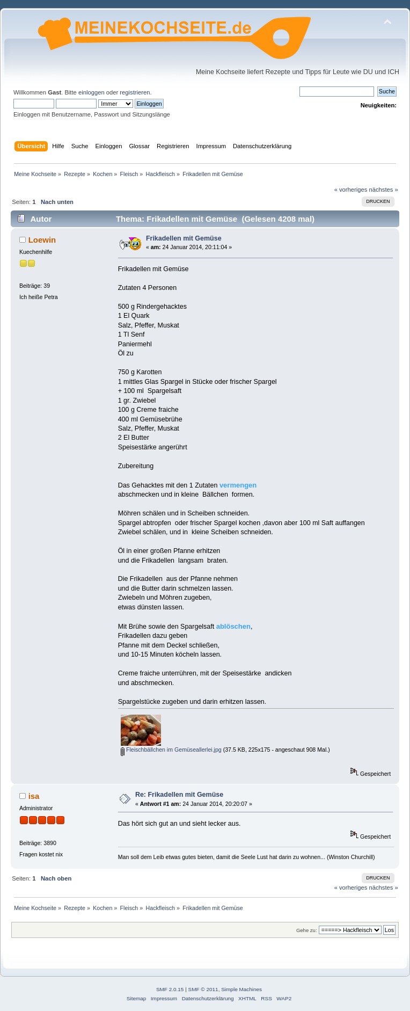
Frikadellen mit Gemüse (184, 238)
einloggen (91, 92)
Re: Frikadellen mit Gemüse (179, 794)
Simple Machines (241, 989)
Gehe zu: (306, 930)
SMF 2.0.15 (170, 989)
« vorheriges (351, 189)
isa (34, 796)
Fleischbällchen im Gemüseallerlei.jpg (171, 749)
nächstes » (383, 189)
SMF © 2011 (203, 989)
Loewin (42, 239)
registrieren (135, 92)
